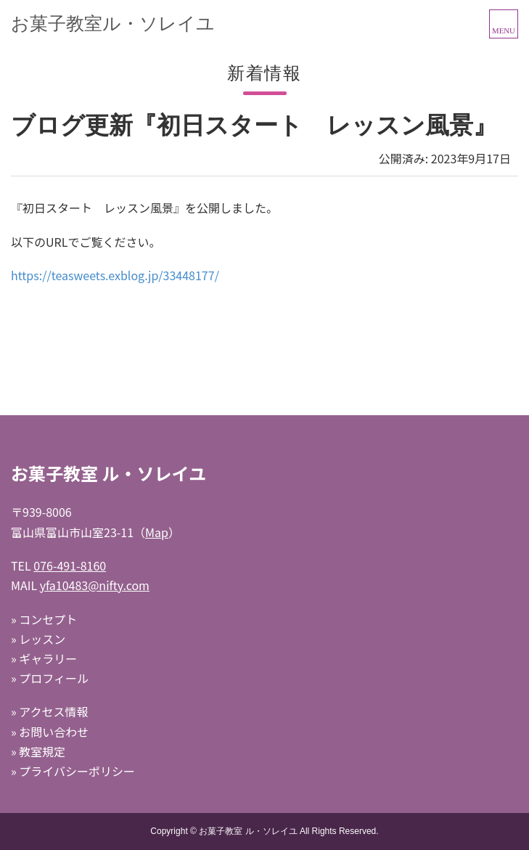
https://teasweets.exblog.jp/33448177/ (115, 275)
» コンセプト (44, 619)
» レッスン (38, 638)
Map (156, 532)
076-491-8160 (69, 565)
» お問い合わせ (50, 731)
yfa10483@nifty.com (94, 585)
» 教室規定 (38, 751)
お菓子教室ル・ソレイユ (113, 23)
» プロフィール (50, 678)
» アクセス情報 (49, 711)
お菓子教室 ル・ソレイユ (248, 831)
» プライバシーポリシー (73, 771)
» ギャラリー (44, 658)
